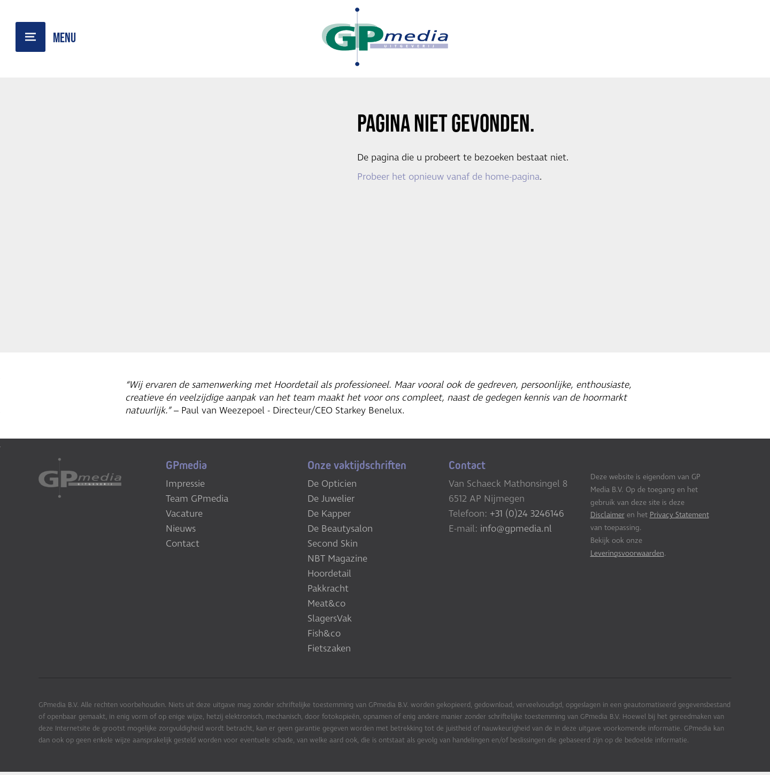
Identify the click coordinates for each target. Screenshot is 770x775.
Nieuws (181, 531)
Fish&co (324, 636)
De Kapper (329, 516)
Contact (182, 546)
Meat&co (326, 606)
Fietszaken (329, 651)
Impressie (185, 486)
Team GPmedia (197, 501)
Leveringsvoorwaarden (627, 556)
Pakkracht (328, 591)
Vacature (184, 516)
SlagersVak (329, 621)
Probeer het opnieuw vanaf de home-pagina (448, 177)
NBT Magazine (337, 561)
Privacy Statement (679, 518)
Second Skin (332, 546)
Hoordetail (329, 576)
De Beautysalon (340, 531)
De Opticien (332, 486)
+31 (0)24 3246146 (527, 516)
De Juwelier (331, 501)
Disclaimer (607, 518)
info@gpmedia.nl (516, 531)
